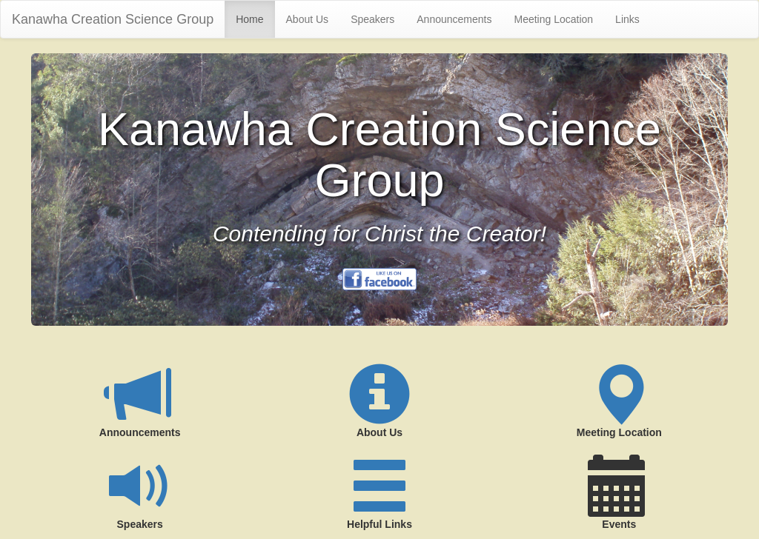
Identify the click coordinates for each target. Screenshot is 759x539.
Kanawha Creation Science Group (112, 19)
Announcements (454, 19)
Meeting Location (553, 19)
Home (249, 19)
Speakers (372, 19)
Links (627, 19)
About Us (307, 19)
